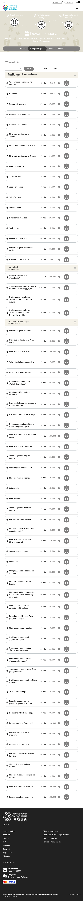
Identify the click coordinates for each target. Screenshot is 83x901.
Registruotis (7, 853)
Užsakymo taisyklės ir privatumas (56, 835)
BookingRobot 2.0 (74, 894)
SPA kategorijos (12, 62)
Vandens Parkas (56, 49)
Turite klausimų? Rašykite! (18, 877)
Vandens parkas (9, 831)
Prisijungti (6, 856)
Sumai (23, 49)
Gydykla (6, 838)
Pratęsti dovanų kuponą (52, 842)
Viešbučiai (6, 835)
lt (4, 2)
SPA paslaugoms (37, 49)
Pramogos (6, 845)
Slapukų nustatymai (50, 831)
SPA (4, 842)
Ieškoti (29, 69)
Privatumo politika (50, 838)
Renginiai (6, 849)
